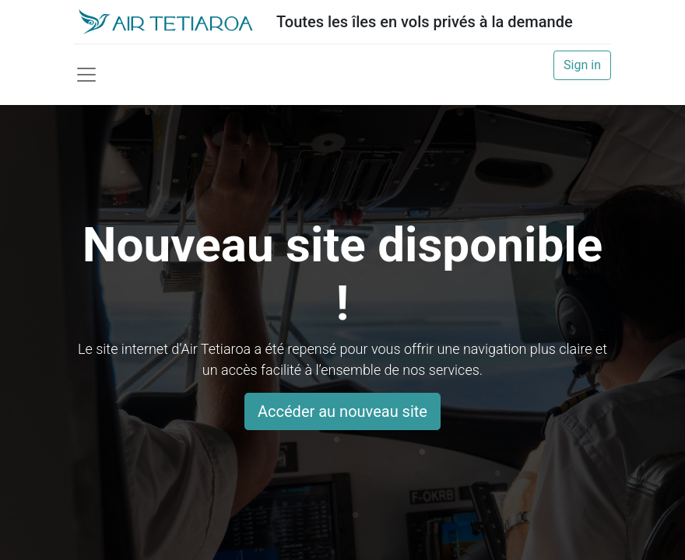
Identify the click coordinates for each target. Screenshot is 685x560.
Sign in (582, 65)
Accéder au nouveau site (342, 411)
